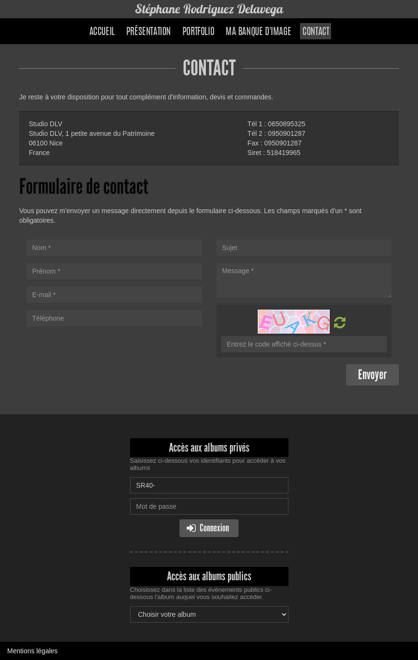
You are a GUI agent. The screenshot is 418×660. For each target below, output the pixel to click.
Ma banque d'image (258, 32)
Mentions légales (32, 651)
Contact (315, 32)
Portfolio (198, 32)
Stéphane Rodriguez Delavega (209, 9)
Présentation (148, 32)
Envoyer (372, 374)
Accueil (102, 32)
